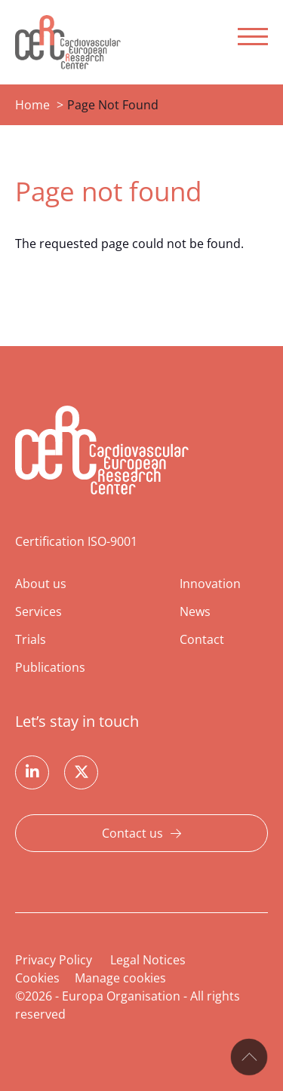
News (195, 611)
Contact (202, 639)
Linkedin (32, 772)
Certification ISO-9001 (76, 541)
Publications (50, 667)
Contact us (132, 833)
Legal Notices (148, 960)
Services (38, 611)
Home (32, 105)
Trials (30, 639)
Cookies (37, 978)
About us (40, 583)
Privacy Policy (53, 960)
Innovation (210, 583)
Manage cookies (120, 978)
